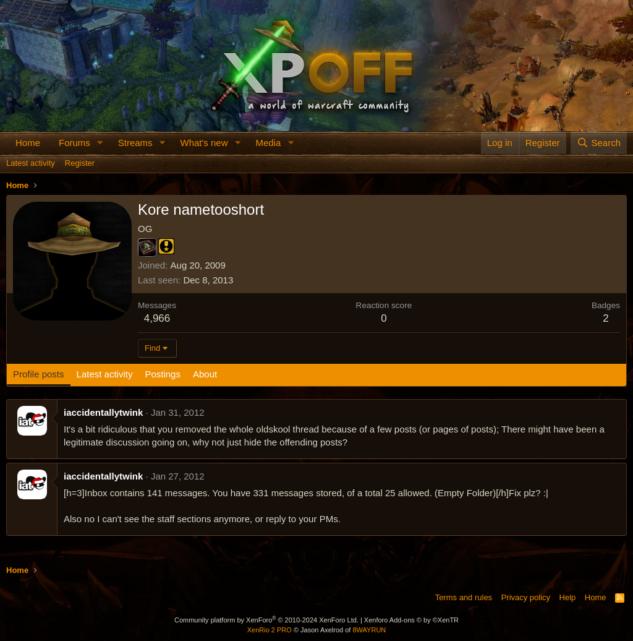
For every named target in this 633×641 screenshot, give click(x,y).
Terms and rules (463, 597)
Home (27, 142)
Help (567, 597)
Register (80, 163)
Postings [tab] (163, 374)
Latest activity (30, 163)
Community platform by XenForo (266, 620)
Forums (74, 142)
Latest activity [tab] (105, 374)
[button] (100, 142)
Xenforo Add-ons (411, 620)
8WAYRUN (369, 630)
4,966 (157, 318)
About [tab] (205, 374)
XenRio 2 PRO (269, 630)
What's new (203, 142)
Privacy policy (525, 597)
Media (268, 142)
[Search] (599, 142)
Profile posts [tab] (38, 374)
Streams (135, 142)
